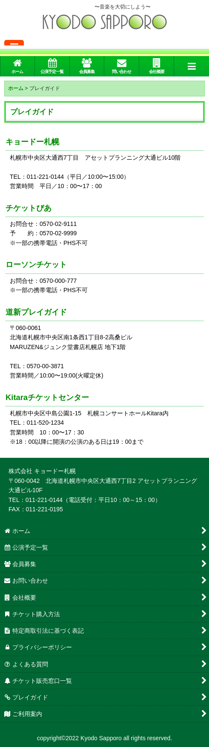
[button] (191, 66)
